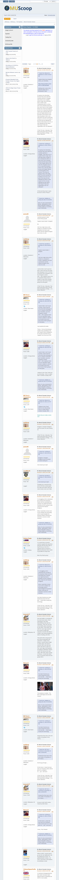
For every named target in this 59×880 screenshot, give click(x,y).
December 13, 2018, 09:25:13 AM (43, 664)
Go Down (25, 64)
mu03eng (26, 68)
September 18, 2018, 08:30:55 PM (44, 140)
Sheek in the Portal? (10, 58)
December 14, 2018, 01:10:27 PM (43, 870)
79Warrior (8, 60)
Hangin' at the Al (9, 30)
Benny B (26, 139)
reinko (25, 849)
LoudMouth (26, 471)
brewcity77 (26, 614)
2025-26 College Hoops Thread (13, 88)
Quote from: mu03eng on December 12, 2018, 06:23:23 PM (44, 669)
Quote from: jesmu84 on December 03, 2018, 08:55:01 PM (44, 245)
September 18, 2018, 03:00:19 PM (44, 69)
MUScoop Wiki (8, 44)
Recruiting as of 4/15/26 (11, 65)
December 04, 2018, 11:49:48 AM (43, 296)
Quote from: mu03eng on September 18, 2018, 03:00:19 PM (44, 145)
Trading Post (8, 37)
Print (52, 64)
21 (42, 64)
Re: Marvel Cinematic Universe (44, 68)
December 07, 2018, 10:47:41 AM (43, 472)
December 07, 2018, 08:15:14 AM (43, 424)
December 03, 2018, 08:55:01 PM (43, 215)
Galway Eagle (27, 538)
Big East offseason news (11, 72)
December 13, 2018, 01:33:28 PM (43, 811)
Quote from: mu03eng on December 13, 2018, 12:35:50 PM (44, 816)
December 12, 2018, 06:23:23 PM (43, 561)
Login (27, 35)
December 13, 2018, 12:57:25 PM (43, 785)
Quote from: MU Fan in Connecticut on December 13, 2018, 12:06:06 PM (44, 751)
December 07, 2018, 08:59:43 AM (43, 448)
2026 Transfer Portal (10, 51)
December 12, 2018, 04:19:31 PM (43, 496)
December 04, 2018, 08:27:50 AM (43, 240)
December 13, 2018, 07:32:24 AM (43, 615)
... (41, 64)
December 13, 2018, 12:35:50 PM (43, 746)
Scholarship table (51, 15)
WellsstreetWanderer (10, 67)
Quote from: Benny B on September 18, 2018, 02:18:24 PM (44, 75)
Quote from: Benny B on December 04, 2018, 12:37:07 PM (44, 402)
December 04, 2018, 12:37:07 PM (43, 342)
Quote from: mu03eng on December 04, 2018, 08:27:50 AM (44, 301)
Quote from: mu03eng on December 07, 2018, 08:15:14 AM (44, 453)
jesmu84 (25, 214)
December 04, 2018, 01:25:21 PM (43, 397)
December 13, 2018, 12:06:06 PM (43, 717)
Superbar (7, 33)
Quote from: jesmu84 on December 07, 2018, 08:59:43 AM (44, 477)
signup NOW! (48, 35)
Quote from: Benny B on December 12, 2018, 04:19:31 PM (44, 566)
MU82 (8, 82)
